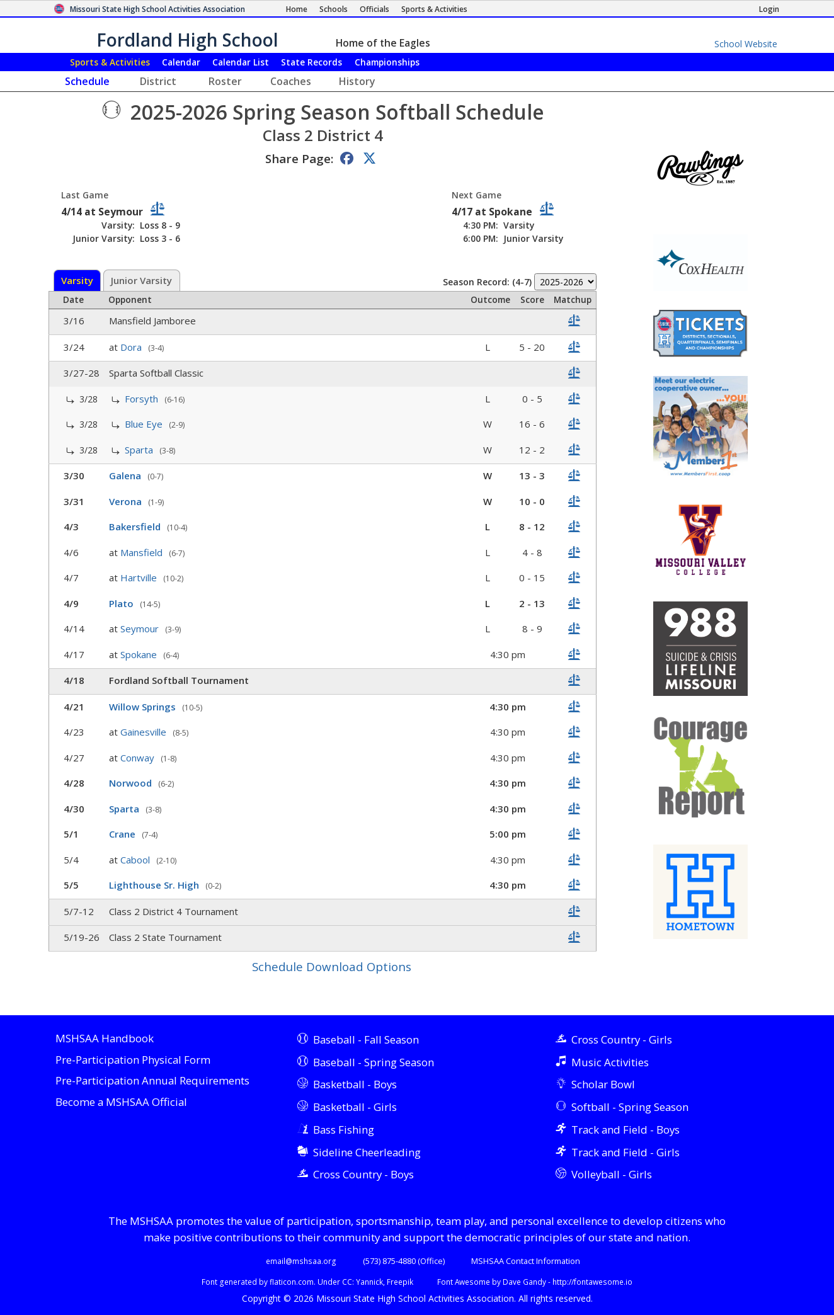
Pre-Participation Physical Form (132, 1060)
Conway (138, 757)
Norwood (131, 783)
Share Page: (299, 158)
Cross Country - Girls (621, 1039)
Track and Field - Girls (625, 1152)
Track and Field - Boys (625, 1129)
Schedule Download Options (331, 966)
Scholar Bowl (603, 1084)
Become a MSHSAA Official (121, 1102)
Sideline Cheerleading (367, 1152)
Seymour (140, 628)
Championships (387, 62)
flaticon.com (292, 1282)
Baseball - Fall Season (366, 1039)
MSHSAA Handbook (104, 1039)
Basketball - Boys (355, 1084)
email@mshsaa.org (301, 1261)
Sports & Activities (110, 62)
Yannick (369, 1282)
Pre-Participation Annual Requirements (152, 1081)
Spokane (139, 654)
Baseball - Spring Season (373, 1062)
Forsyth (143, 398)
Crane (123, 834)
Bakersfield (136, 526)
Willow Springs (143, 706)
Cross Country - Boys (363, 1174)
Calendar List (240, 62)
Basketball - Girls (355, 1107)
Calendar (181, 62)
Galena (126, 475)
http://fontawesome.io (592, 1282)
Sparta (140, 449)
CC (347, 1282)
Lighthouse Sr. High (155, 885)
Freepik (400, 1282)
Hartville (139, 577)
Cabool (136, 859)
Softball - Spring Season (629, 1107)
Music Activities (610, 1062)
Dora (132, 347)
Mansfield (142, 552)
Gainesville (144, 732)
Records (311, 62)
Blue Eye (145, 424)
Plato (122, 603)
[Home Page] (296, 9)
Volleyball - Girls (611, 1174)
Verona (126, 501)
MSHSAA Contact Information (525, 1261)
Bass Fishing (343, 1129)
